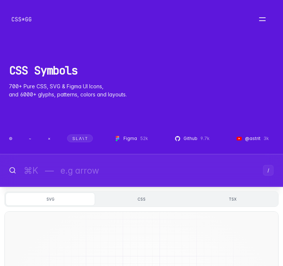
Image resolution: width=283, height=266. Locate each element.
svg (50, 199)
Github (192, 138)
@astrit (252, 138)
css (141, 199)
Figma (131, 138)
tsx (233, 199)
